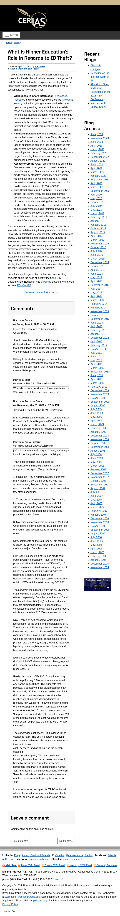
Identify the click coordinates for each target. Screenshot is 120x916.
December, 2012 (99, 337)
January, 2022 (98, 175)
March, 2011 (97, 368)
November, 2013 (99, 311)
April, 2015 (96, 281)
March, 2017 (97, 239)
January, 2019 (98, 221)
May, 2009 (96, 416)
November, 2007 (99, 477)
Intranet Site (10, 911)
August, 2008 (97, 450)
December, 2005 (99, 563)
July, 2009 (96, 409)
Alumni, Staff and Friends (36, 855)
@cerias (59, 855)
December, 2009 (99, 390)
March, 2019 (97, 213)
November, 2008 (99, 439)
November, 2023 (99, 138)
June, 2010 (96, 375)
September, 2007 (100, 484)
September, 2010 (100, 371)
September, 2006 (100, 529)
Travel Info (58, 879)
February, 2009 (98, 428)
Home (9, 42)
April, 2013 (96, 326)
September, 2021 (100, 179)
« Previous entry (19, 841)
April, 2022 (96, 168)
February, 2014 (98, 304)
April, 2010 (96, 379)
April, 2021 (96, 183)
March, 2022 (97, 172)
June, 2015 (96, 273)
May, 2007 (96, 499)
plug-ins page (40, 900)
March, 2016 (97, 258)
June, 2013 (96, 322)
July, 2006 (96, 537)
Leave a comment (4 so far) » (41, 292)
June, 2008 (96, 458)
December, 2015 (99, 262)
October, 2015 (98, 266)
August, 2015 (97, 270)
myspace (62, 96)
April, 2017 (96, 236)
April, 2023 (96, 145)
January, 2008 (98, 469)
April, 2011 (96, 364)
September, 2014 (100, 285)
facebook (19, 99)
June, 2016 (96, 255)
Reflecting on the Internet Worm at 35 (99, 77)
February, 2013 (98, 330)
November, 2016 (99, 243)
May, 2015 (96, 277)
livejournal (67, 99)
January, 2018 (98, 224)
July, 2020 (96, 194)
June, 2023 (96, 142)
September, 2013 (100, 319)
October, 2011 (98, 349)
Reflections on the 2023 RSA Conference (100, 96)
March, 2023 (97, 149)
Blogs (17, 42)
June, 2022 (96, 164)
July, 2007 (96, 492)
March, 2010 (97, 383)
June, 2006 (96, 541)
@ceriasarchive (74, 855)
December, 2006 (99, 518)
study (20, 74)
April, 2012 (96, 341)
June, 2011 (96, 356)
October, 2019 (98, 202)
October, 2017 (98, 228)
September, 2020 (100, 191)
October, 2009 (98, 398)
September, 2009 (100, 401)
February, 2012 (98, 345)
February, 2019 (98, 217)
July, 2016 (96, 251)
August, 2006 (97, 533)
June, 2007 (96, 496)
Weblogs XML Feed (79, 865)
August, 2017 (97, 232)
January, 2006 (98, 560)
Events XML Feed (53, 865)
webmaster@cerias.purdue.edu (22, 896)
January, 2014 (98, 307)
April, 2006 (96, 548)
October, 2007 (98, 480)
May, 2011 (96, 360)
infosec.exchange (39, 859)
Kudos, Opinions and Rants (24, 68)
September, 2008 (100, 447)
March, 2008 (97, 465)
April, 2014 (96, 296)
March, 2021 (97, 187)
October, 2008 (98, 443)
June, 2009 (96, 413)
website (47, 281)
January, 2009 (98, 432)
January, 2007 (98, 514)
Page (17, 855)
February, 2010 (98, 386)
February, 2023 (98, 153)
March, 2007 (97, 507)
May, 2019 (96, 209)
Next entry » (66, 841)
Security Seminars (105, 865)
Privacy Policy (10, 904)
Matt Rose (40, 66)
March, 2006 (97, 552)
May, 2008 (96, 462)
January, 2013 (98, 334)
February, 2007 (98, 511)
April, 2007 (96, 503)
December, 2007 (99, 473)
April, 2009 (96, 420)
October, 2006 (98, 526)
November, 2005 (99, 567)
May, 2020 (96, 198)
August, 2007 (97, 488)
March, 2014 (97, 300)
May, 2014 (96, 292)
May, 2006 (96, 545)
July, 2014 (96, 288)
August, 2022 (97, 160)
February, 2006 (98, 556)
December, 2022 (99, 157)
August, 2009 (97, 405)
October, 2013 (98, 315)
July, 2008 (96, 454)
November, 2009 (99, 394)
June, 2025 (96, 134)
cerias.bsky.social (72, 859)
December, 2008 (99, 435)
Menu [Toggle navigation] (11, 35)
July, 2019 (96, 206)
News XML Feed (29, 865)
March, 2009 (97, 424)
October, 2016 (98, 247)
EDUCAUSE (24, 285)
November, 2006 (99, 522)
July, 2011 (96, 352)
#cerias (88, 855)
